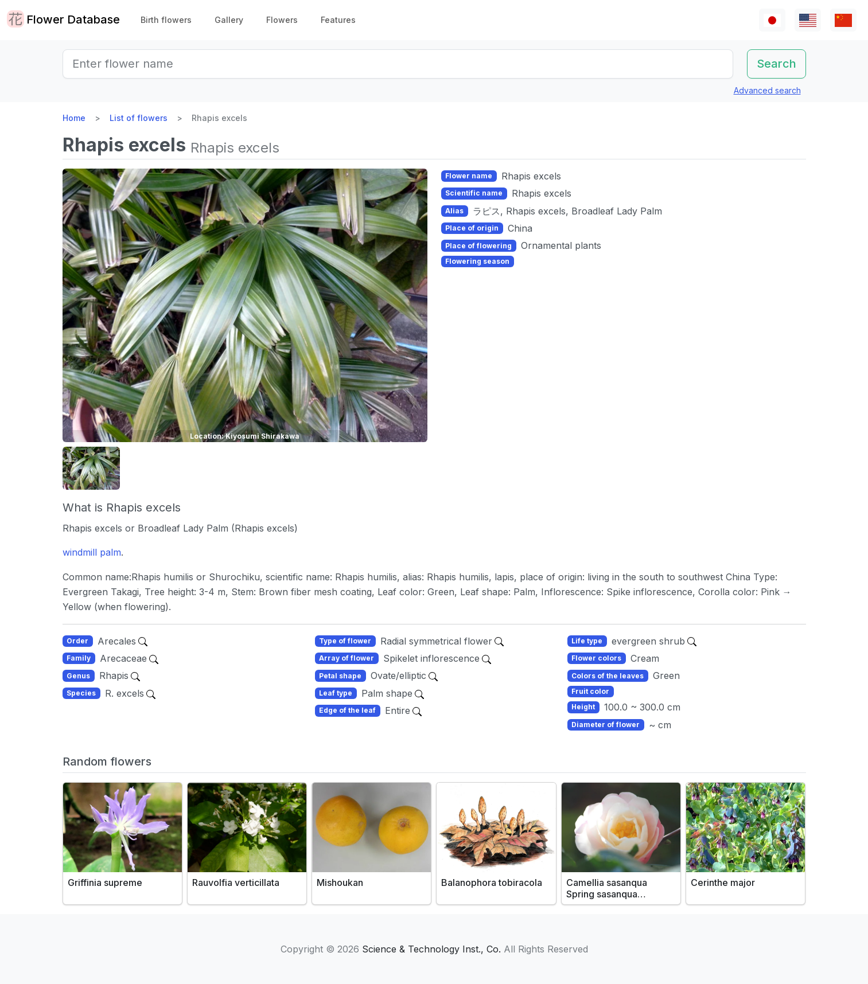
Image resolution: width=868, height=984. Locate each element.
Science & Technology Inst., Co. (431, 949)
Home (74, 118)
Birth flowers (166, 20)
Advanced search (767, 90)
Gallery (229, 20)
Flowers (282, 20)
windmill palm (92, 552)
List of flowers (139, 118)
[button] (91, 468)
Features (338, 20)
